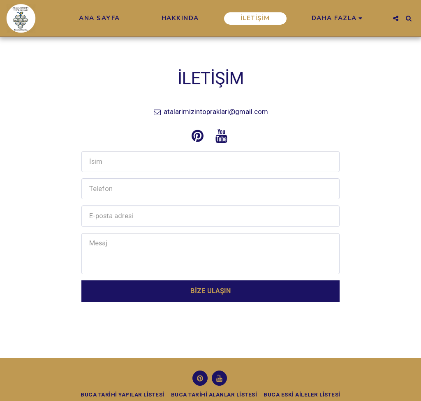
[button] (396, 18)
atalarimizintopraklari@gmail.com (210, 111)
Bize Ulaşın (210, 291)
